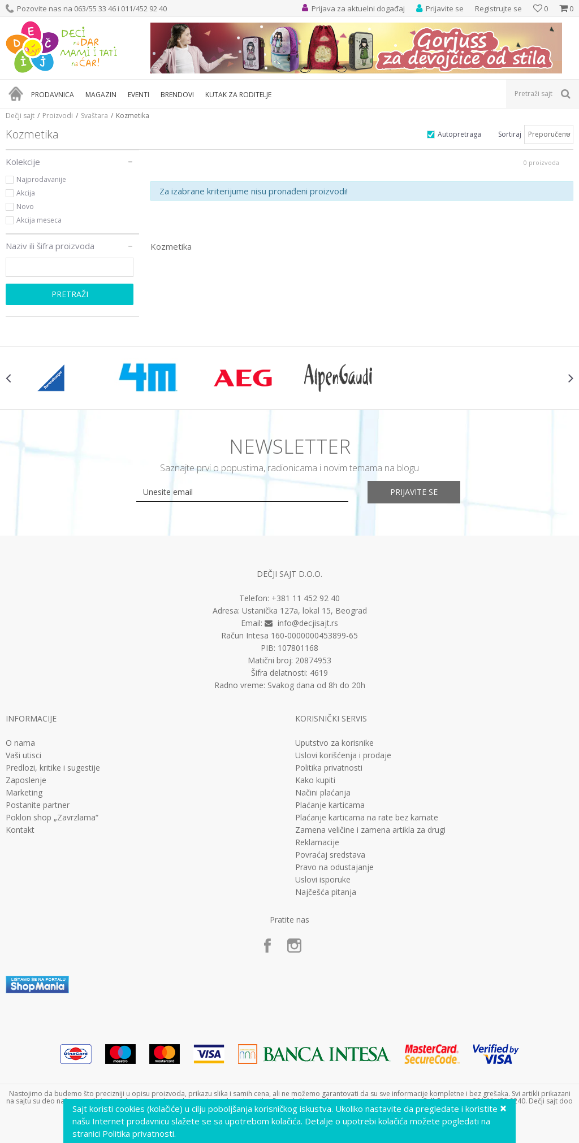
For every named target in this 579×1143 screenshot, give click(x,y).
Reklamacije (317, 842)
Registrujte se (498, 8)
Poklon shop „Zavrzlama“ (52, 817)
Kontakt (20, 830)
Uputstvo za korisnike (334, 742)
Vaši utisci (23, 755)
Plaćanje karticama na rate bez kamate (366, 817)
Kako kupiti (315, 780)
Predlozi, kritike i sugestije (53, 767)
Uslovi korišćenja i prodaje (343, 755)
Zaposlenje (26, 780)
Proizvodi (57, 115)
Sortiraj (509, 134)
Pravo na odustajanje (334, 867)
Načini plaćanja (323, 792)
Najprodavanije (41, 179)
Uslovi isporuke (323, 879)
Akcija (25, 193)
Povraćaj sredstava (330, 854)
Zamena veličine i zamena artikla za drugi (370, 830)
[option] (53, 378)
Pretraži (69, 294)
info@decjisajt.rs (308, 623)
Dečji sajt (20, 115)
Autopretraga (459, 134)
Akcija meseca (39, 220)
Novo (25, 206)
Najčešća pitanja (325, 892)
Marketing (24, 792)
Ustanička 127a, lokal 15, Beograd (304, 610)
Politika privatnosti (328, 767)
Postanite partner (38, 805)
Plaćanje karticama (330, 805)
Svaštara (94, 115)
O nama (20, 742)
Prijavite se (414, 491)
